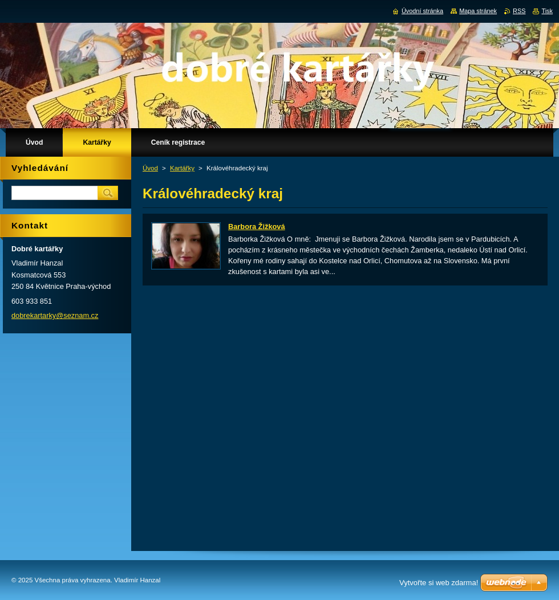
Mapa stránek (478, 10)
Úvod (150, 168)
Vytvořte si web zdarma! (438, 582)
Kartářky (182, 168)
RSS (519, 10)
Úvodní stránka (422, 10)
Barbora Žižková (256, 226)
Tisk (547, 10)
